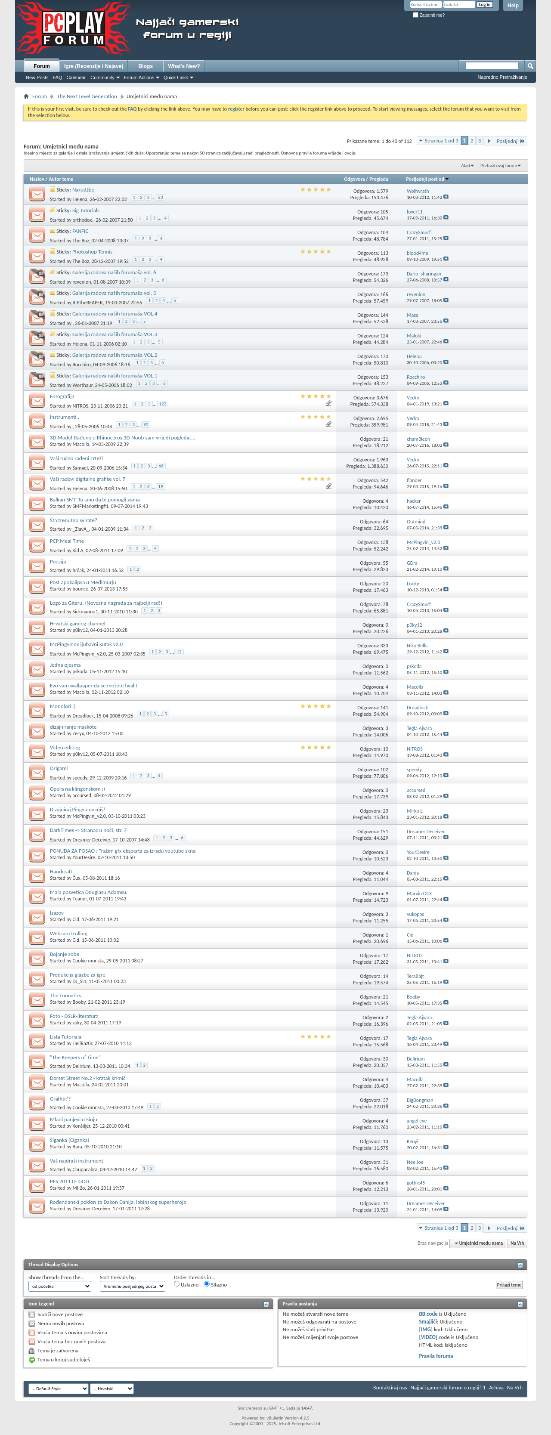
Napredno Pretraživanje (502, 77)
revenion (82, 282)
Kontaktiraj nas (390, 1387)
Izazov (57, 912)
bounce (80, 589)
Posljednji (511, 141)
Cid (76, 919)
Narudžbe (83, 189)
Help (513, 6)
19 (160, 486)
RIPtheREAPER (88, 303)
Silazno (215, 1284)
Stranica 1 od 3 (441, 140)
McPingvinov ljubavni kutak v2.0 (86, 644)
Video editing (65, 747)
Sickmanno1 (85, 612)
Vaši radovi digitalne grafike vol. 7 (87, 479)
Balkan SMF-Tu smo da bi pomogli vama (95, 499)
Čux (76, 878)
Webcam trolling (68, 933)
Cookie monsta (88, 961)
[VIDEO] (428, 1337)
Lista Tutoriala (65, 1036)
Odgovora (354, 179)
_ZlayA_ (81, 529)
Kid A (78, 550)
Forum (42, 66)
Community (102, 77)
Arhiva (496, 1387)
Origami (59, 768)
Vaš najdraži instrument (76, 1160)
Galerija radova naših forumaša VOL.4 (114, 313)
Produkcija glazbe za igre (77, 974)
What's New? (184, 66)
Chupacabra (85, 1169)
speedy (80, 778)
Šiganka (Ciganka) (69, 1140)
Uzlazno (186, 1284)
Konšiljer (81, 1126)
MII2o (79, 1188)
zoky (77, 1023)
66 (160, 466)
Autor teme (61, 179)
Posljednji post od (427, 179)
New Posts (37, 77)
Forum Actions (139, 77)
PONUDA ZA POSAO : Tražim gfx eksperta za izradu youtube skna (122, 850)
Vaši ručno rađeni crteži (76, 458)
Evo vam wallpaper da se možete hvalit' (94, 685)
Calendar (76, 77)
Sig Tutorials (85, 210)
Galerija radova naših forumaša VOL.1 (114, 375)
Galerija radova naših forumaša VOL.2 (114, 355)
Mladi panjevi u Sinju (73, 1119)
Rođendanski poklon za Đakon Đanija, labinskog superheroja (118, 1202)
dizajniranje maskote (73, 727)
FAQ (57, 77)
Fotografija (62, 396)
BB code (428, 1314)
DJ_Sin (80, 981)
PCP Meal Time (67, 541)
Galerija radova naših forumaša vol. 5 (114, 293)
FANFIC (80, 231)
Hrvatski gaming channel (77, 623)
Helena (80, 199)
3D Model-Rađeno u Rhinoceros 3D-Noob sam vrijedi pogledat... (122, 437)
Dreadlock (83, 716)
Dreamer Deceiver (91, 840)
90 (145, 424)
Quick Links (176, 77)
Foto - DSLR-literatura (74, 1016)
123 (163, 404)
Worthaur (83, 385)
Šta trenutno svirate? (73, 520)
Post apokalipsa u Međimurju (83, 582)
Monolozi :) (63, 706)
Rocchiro (82, 365)
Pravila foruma (436, 1356)
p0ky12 (80, 630)
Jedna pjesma (65, 665)
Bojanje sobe (64, 954)
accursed (82, 795)
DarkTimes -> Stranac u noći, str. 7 (88, 830)
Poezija (58, 561)
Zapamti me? (429, 15)
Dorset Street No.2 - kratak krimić (88, 1078)
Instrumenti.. (64, 417)
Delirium (82, 1066)
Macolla (81, 444)
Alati (465, 165)
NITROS (80, 406)
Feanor (80, 899)
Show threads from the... (56, 1277)
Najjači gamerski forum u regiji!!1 (448, 1387)
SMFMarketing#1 (90, 506)
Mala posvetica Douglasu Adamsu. (88, 892)
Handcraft (61, 871)
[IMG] (426, 1329)
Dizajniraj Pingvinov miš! (77, 809)
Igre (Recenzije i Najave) (93, 66)
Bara (77, 1147)
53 (160, 197)
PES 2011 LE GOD (69, 1181)
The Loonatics (65, 995)
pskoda (80, 671)
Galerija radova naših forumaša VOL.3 (114, 334)
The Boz (81, 241)
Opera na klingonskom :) (77, 789)
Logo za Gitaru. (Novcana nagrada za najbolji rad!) (106, 603)
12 (178, 652)
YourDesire (84, 857)
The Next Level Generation (87, 96)
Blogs (146, 66)
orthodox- (83, 220)
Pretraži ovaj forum (498, 165)
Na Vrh (517, 1243)
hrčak (78, 570)
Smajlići (428, 1321)
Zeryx (78, 733)
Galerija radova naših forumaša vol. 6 (114, 272)
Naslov (37, 179)
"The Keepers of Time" (75, 1057)
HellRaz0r (82, 1043)
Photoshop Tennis (92, 251)
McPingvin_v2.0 (89, 654)
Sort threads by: (118, 1277)
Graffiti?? (60, 1098)
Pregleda (378, 179)
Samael (80, 468)
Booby (79, 1002)
